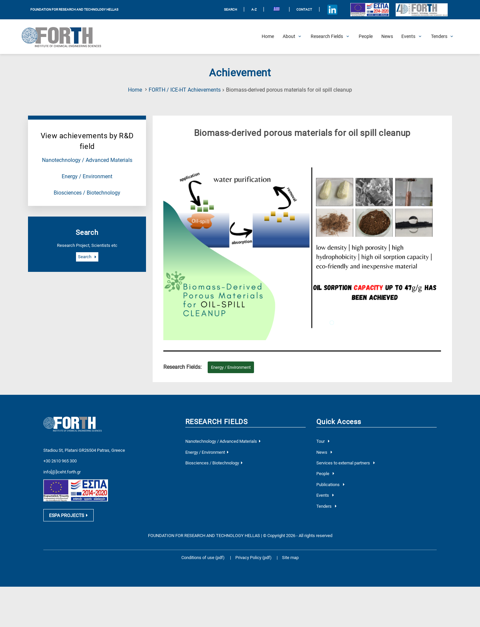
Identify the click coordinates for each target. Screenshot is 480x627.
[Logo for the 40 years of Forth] (421, 9)
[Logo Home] (65, 37)
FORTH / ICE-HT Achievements (185, 90)
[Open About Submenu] (289, 36)
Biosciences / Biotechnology (87, 193)
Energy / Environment (87, 177)
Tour (322, 441)
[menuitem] (276, 10)
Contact (304, 9)
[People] (366, 36)
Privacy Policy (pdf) (254, 553)
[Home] (268, 36)
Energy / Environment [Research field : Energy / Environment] (231, 367)
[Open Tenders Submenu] (439, 36)
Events (325, 495)
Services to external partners (345, 462)
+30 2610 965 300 (60, 457)
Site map (290, 553)
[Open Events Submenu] (408, 36)
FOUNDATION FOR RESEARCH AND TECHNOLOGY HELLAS (74, 9)
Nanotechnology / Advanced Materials (87, 160)
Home (135, 90)
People (325, 473)
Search (87, 257)
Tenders (326, 506)
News (324, 452)
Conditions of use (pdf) (203, 553)
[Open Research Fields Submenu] (327, 36)
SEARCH (230, 9)
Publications (330, 484)
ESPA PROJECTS (68, 512)
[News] (387, 36)
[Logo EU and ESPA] (369, 10)
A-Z (254, 9)
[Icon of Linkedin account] (332, 10)
